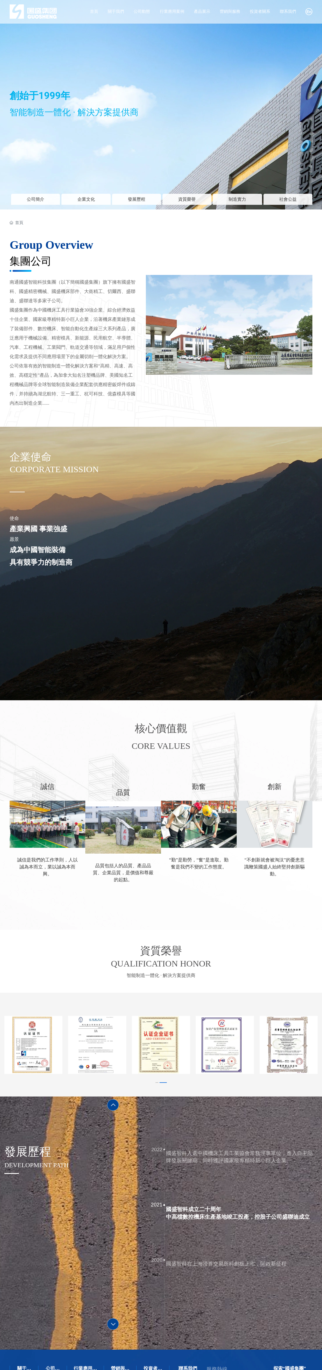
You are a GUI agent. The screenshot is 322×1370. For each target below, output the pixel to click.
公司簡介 (35, 201)
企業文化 (86, 201)
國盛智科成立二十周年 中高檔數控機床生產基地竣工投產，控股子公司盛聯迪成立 (246, 1207)
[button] (159, 1071)
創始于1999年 (40, 95)
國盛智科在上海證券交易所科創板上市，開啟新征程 (236, 1249)
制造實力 (237, 201)
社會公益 (288, 201)
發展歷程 (136, 201)
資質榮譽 (187, 201)
